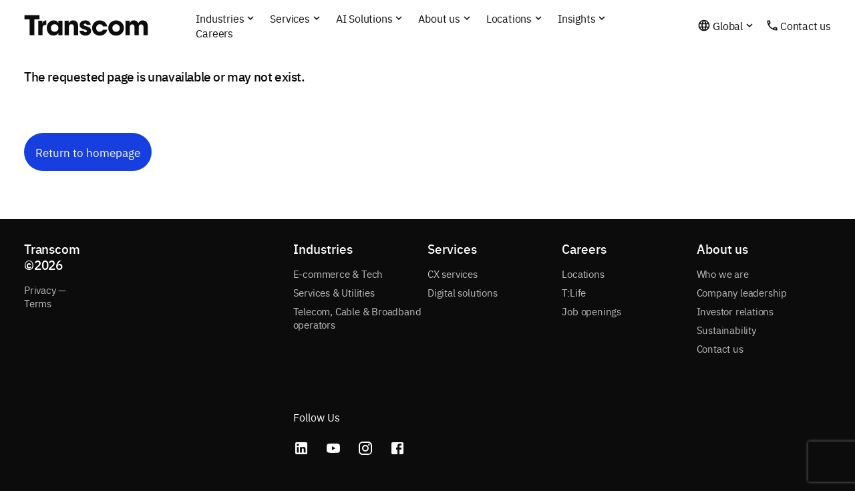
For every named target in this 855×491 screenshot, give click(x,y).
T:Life (574, 292)
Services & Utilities (334, 292)
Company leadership (742, 292)
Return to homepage (87, 152)
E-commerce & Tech (338, 274)
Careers (214, 32)
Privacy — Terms (45, 296)
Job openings (591, 311)
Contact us (805, 25)
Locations (583, 274)
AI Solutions (364, 18)
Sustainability (726, 330)
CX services (453, 274)
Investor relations (735, 311)
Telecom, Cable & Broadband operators (357, 317)
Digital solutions (463, 292)
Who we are (723, 274)
